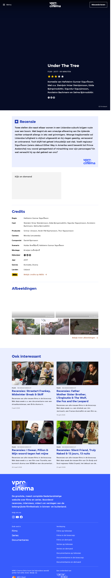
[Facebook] (21, 517)
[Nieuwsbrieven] (98, 4)
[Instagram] (13, 517)
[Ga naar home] (55, 4)
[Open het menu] (7, 4)
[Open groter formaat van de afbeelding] (33, 306)
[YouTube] (17, 517)
